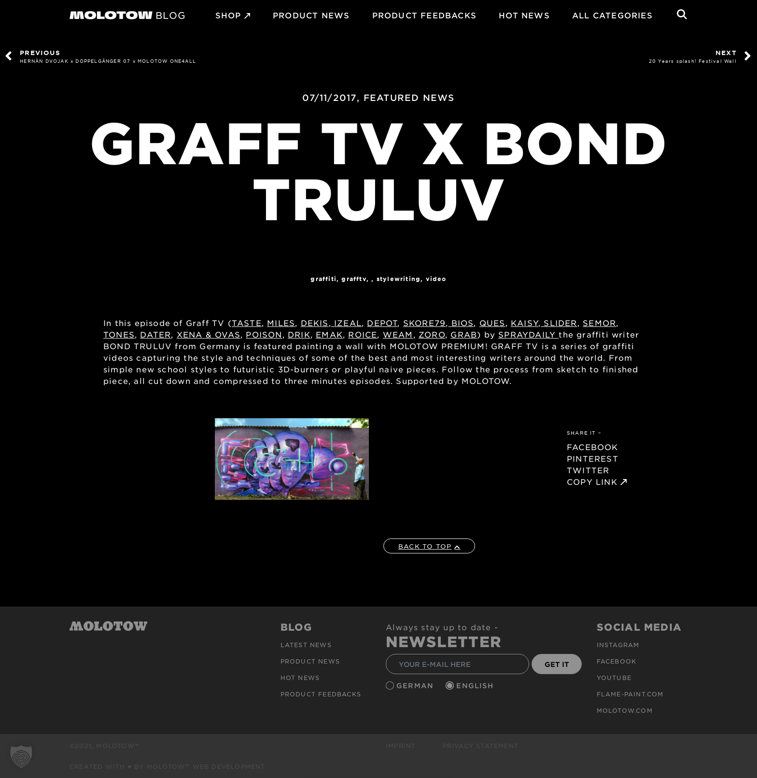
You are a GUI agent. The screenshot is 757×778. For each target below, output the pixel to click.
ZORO (432, 334)
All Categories (612, 15)
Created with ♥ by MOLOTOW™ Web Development (168, 766)
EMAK (329, 334)
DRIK (299, 334)
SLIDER (559, 322)
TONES (119, 334)
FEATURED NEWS (409, 97)
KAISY (524, 322)
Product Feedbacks (424, 15)
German (416, 685)
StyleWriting (399, 279)
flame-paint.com (630, 694)
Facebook (617, 661)
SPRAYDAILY (528, 334)
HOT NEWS (524, 15)
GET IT (557, 664)
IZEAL (346, 322)
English (476, 685)
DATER (155, 334)
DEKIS (315, 322)
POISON (264, 334)
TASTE (247, 322)
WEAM (398, 334)
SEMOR (599, 322)
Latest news (306, 645)
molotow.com (625, 710)
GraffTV (353, 279)
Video (436, 279)
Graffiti (323, 279)
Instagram (618, 645)
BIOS (461, 322)
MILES (281, 322)
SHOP (228, 15)
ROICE (362, 334)
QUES (492, 322)
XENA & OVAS (208, 334)
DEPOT (382, 322)
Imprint (401, 746)
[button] (21, 757)
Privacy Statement (481, 746)
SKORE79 (424, 322)
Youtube (614, 677)
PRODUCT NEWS (311, 15)
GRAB (463, 334)
